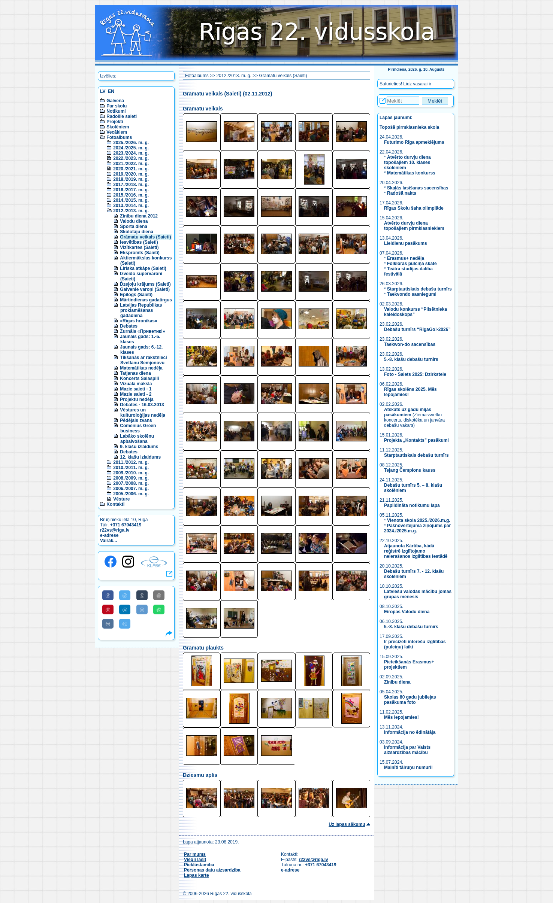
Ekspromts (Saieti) (139, 252)
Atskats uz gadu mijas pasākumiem (407, 412)
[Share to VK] (108, 624)
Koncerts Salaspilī (139, 378)
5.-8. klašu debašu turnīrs (411, 359)
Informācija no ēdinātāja (409, 732)
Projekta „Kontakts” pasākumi (416, 440)
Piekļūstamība (199, 864)
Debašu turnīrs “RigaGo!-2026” (417, 329)
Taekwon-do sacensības (409, 344)
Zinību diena (397, 682)
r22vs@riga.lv (114, 530)
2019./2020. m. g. (131, 174)
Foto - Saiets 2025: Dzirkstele (415, 374)
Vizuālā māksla (136, 383)
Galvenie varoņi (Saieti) (145, 289)
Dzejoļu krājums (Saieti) (145, 284)
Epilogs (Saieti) (136, 294)
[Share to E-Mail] (158, 595)
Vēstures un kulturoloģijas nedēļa (142, 412)
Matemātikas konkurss (411, 173)
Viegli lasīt (195, 859)
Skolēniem (117, 127)
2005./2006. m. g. (131, 493)
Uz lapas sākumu (347, 824)
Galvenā (115, 100)
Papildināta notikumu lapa (412, 505)
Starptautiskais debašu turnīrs (419, 289)
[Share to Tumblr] (142, 595)
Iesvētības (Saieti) (139, 242)
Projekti (114, 121)
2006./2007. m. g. (131, 488)
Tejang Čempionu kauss (409, 470)
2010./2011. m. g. (131, 467)
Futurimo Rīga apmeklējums (414, 142)
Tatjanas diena (135, 373)
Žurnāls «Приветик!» (142, 331)
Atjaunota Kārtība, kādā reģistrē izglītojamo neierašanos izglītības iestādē (415, 551)
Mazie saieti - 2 (135, 394)
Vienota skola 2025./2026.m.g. (418, 520)
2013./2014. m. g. (131, 205)
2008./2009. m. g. (131, 478)
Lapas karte (196, 875)
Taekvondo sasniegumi (412, 294)
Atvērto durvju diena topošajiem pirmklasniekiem (414, 226)
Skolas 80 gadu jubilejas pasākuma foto (410, 699)
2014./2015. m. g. (131, 200)
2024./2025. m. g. (131, 147)
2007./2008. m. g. (131, 483)
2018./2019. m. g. (131, 179)
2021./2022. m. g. (131, 163)
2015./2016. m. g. (131, 195)
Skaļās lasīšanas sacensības (417, 188)
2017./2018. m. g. (131, 184)
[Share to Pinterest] (108, 609)
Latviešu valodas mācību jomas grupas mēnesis (417, 594)
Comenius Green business (138, 428)
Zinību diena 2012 (139, 216)
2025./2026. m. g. (131, 142)
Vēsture (121, 499)
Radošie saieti (121, 116)
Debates (129, 326)
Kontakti (115, 504)
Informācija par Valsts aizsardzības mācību (407, 750)
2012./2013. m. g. (131, 210)
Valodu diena (134, 221)
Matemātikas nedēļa (141, 368)
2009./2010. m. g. (131, 472)
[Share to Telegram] (124, 624)
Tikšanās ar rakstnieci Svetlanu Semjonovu (143, 360)
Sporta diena (133, 226)
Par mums (195, 854)
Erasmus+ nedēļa (405, 258)
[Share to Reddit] (142, 609)
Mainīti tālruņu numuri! (408, 767)
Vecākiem (116, 132)
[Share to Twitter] (124, 595)
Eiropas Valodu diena (406, 611)
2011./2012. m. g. (131, 462)
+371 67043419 (126, 524)
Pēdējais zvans (136, 420)
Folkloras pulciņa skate (412, 263)
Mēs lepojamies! (401, 717)
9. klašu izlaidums (139, 446)
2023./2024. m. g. (131, 153)
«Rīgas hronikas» (138, 320)
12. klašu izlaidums (140, 457)
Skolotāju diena (136, 231)
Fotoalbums (119, 137)
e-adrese (109, 535)
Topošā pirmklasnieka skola (409, 127)
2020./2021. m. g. (131, 168)
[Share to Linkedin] (124, 609)
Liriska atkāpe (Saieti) (143, 268)
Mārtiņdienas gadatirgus (146, 299)
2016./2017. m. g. (131, 189)
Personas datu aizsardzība (212, 870)
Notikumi (116, 111)
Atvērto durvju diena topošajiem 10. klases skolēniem (407, 162)
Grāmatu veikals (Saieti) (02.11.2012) (227, 94)
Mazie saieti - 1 (135, 389)
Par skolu (116, 106)
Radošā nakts (401, 193)
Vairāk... (108, 540)
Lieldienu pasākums (405, 243)
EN (111, 91)
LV (102, 91)
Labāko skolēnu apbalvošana (137, 439)
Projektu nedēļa (136, 399)
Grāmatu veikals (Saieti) (145, 237)
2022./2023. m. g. (131, 158)
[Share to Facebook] (108, 595)
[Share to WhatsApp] (158, 609)
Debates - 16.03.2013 (142, 404)
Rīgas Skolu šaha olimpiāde (414, 208)
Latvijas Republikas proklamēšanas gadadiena (141, 310)
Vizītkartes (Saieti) (139, 247)
